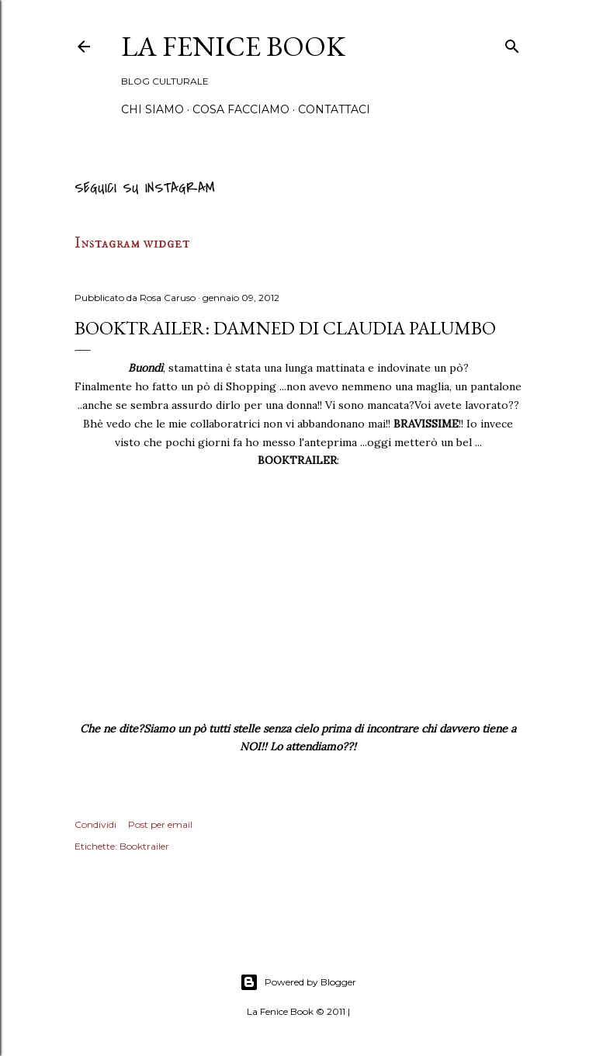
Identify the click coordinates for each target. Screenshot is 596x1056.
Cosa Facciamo (240, 109)
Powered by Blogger (298, 982)
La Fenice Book (233, 46)
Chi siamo (152, 109)
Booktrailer (144, 846)
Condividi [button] (95, 824)
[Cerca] (512, 44)
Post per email (160, 824)
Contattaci (334, 109)
